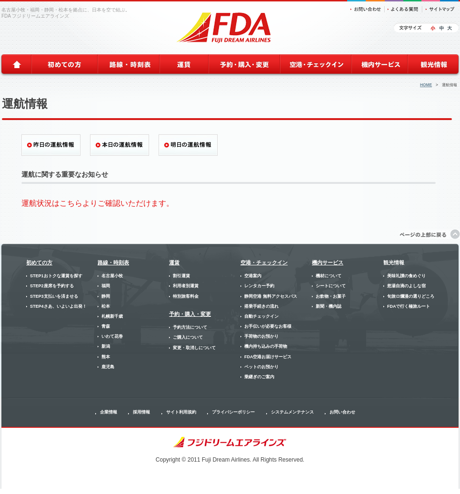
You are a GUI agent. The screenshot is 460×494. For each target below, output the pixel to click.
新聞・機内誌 (328, 306)
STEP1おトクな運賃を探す (56, 275)
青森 (105, 326)
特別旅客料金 (186, 296)
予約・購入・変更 (190, 314)
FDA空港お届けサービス (268, 356)
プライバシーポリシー (233, 412)
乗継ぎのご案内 (259, 376)
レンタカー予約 (259, 285)
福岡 (105, 285)
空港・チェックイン (264, 262)
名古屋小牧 (112, 275)
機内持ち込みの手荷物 (265, 346)
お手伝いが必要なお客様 (267, 326)
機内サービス (327, 262)
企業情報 (108, 412)
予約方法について (190, 327)
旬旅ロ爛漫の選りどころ (410, 296)
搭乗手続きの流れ (261, 306)
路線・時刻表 (113, 262)
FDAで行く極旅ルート (408, 306)
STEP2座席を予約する (52, 285)
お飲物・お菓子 (331, 296)
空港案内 (252, 275)
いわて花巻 (112, 336)
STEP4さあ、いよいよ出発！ (58, 306)
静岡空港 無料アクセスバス (270, 296)
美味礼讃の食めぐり (406, 275)
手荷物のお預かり (261, 336)
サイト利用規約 (181, 412)
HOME (426, 84)
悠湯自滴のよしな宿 (406, 285)
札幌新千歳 (112, 316)
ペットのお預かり (261, 366)
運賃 (174, 262)
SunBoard (452, 491)
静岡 (105, 296)
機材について (328, 275)
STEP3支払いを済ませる (54, 296)
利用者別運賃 (186, 285)
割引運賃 (181, 275)
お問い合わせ (342, 412)
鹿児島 (107, 366)
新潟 (105, 346)
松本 (105, 306)
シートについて (331, 285)
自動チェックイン (261, 316)
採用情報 (141, 412)
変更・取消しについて (194, 347)
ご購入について (188, 337)
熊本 (105, 356)
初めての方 (39, 262)
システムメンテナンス (292, 412)
